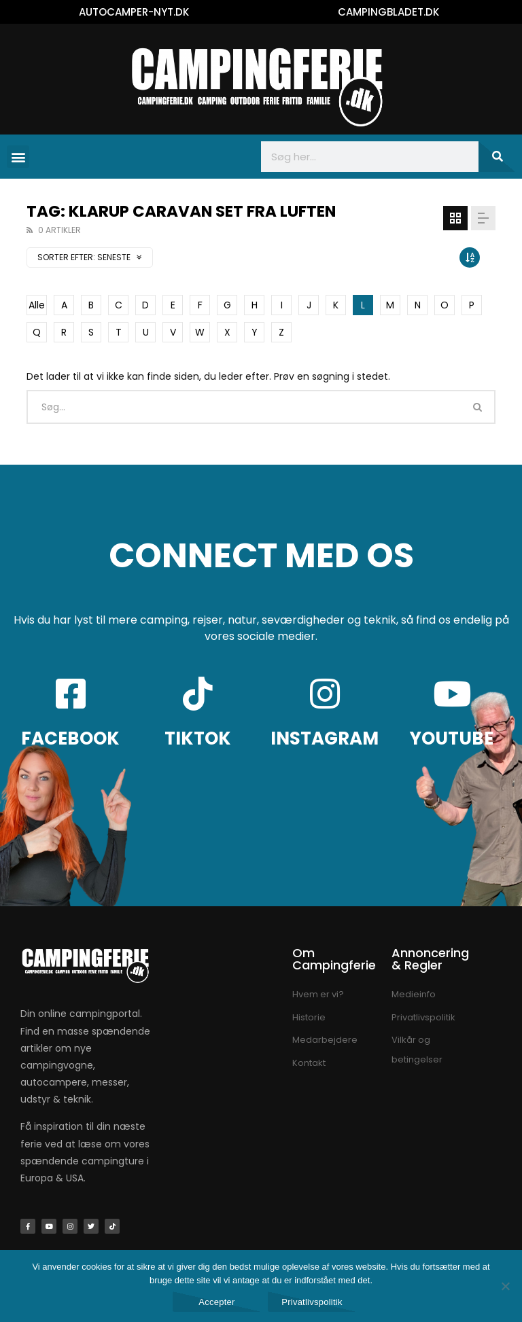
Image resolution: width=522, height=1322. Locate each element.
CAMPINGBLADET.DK (388, 12)
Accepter (216, 1302)
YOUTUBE (451, 738)
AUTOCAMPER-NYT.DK (134, 12)
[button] (18, 156)
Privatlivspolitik (312, 1302)
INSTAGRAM (325, 738)
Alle (37, 305)
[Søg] (496, 156)
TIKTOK (197, 738)
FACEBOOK (70, 738)
